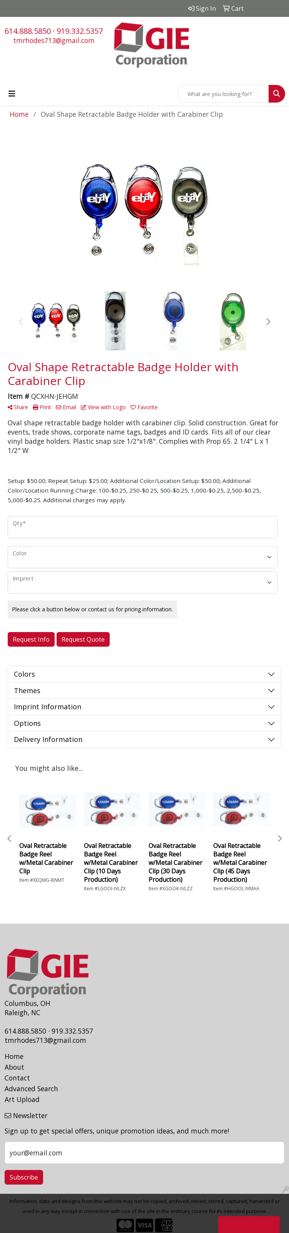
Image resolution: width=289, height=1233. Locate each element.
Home (14, 1056)
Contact (17, 1077)
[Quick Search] (223, 94)
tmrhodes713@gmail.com (54, 40)
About (14, 1067)
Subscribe (24, 1177)
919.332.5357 (80, 31)
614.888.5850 (28, 31)
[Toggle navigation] (12, 93)
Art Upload (22, 1099)
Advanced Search (31, 1088)
